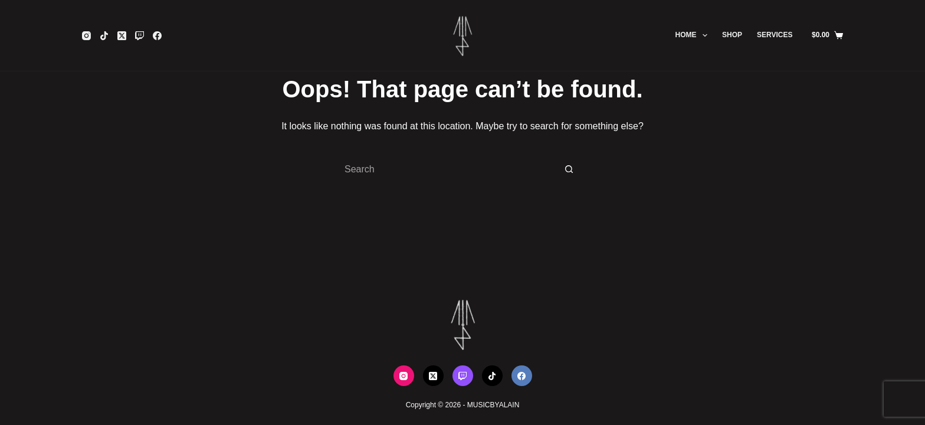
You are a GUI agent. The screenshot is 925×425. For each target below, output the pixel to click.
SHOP (732, 35)
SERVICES (774, 35)
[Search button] (568, 169)
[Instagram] (86, 35)
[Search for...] (451, 169)
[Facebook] (157, 35)
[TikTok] (104, 35)
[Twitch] (139, 35)
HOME (693, 35)
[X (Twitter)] (121, 35)
